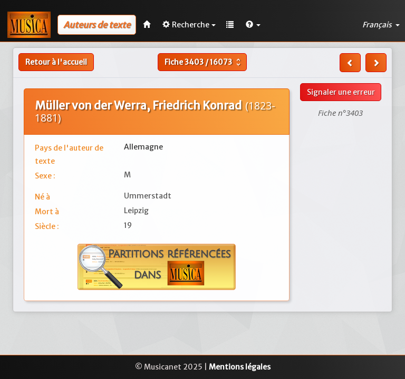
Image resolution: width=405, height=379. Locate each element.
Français (381, 24)
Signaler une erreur (341, 92)
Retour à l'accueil (56, 62)
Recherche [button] (189, 24)
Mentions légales (240, 367)
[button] (253, 25)
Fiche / (204, 62)
